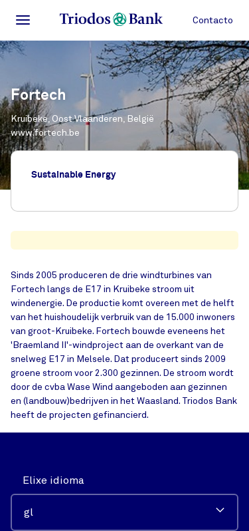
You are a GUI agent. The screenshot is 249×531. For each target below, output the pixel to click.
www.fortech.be (45, 132)
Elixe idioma (53, 480)
